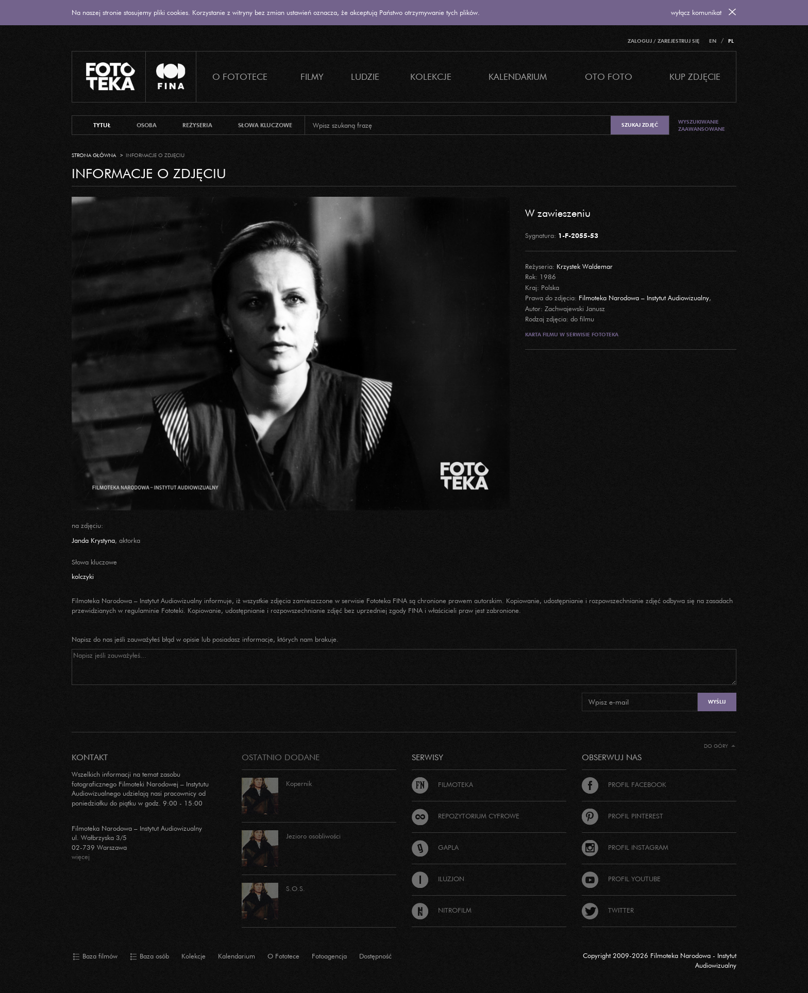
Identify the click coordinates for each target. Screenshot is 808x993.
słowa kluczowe (265, 125)
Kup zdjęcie (694, 76)
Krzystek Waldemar (585, 266)
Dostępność (375, 956)
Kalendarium (518, 76)
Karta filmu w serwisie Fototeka (571, 334)
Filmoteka (442, 784)
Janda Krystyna (93, 540)
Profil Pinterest (622, 816)
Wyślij (717, 701)
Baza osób (149, 956)
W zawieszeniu (558, 212)
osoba (147, 125)
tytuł (102, 125)
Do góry (719, 746)
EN (712, 41)
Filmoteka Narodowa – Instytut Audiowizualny (644, 298)
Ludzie (365, 76)
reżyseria (197, 125)
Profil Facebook (624, 784)
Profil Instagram (625, 847)
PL (731, 41)
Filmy (312, 76)
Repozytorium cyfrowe (465, 816)
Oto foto (608, 76)
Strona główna (94, 155)
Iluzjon (438, 879)
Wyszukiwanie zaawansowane (701, 125)
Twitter (608, 910)
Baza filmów (95, 956)
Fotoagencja (329, 956)
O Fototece (239, 76)
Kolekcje (430, 76)
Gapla (435, 847)
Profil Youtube (621, 879)
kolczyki (83, 576)
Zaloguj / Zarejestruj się (664, 41)
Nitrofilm (442, 910)
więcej (81, 856)
